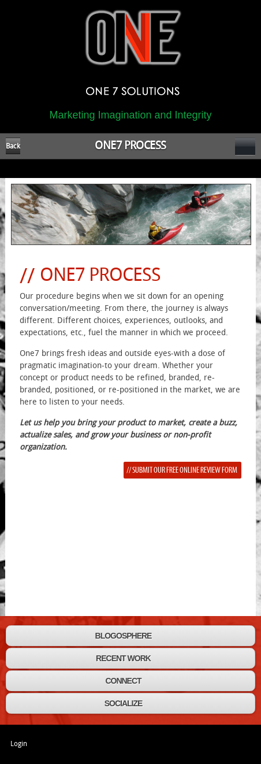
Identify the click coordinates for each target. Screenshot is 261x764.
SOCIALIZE (124, 703)
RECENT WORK (123, 658)
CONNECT (123, 680)
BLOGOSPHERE (123, 635)
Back (13, 146)
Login (18, 744)
